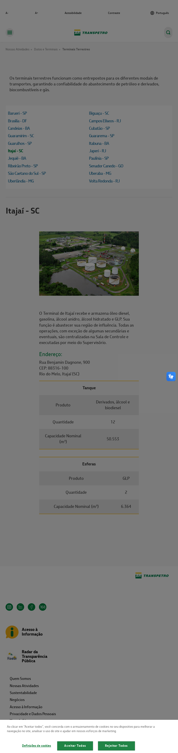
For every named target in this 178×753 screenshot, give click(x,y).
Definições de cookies (36, 746)
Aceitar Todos (75, 746)
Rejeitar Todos (116, 746)
